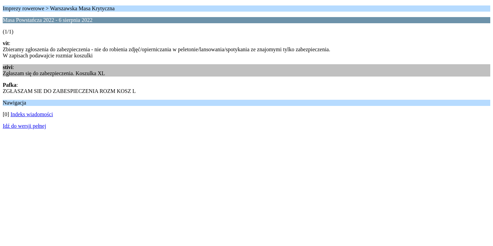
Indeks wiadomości (32, 114)
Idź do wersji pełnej (24, 126)
